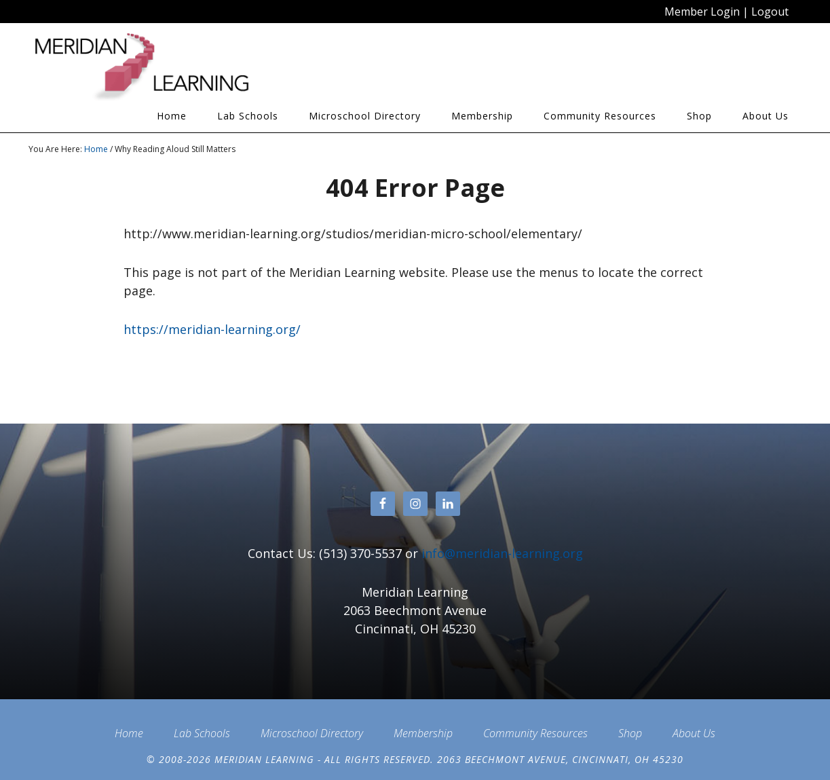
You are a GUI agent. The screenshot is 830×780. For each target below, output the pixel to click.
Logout (770, 11)
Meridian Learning (151, 67)
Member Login (702, 11)
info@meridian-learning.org (502, 553)
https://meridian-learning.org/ (212, 329)
